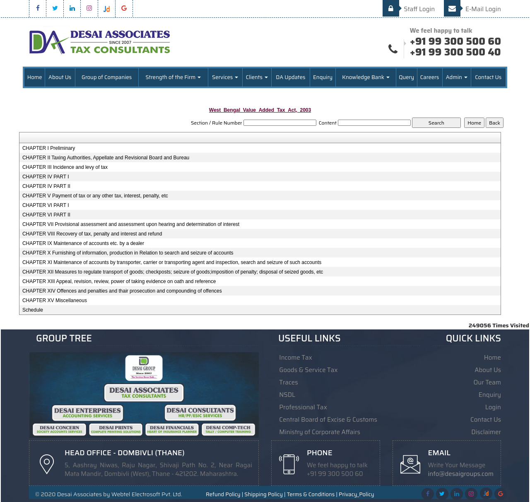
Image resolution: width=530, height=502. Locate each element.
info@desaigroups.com (461, 474)
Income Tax (295, 358)
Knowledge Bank (366, 77)
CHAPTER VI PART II (46, 215)
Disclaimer (486, 432)
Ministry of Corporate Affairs (319, 432)
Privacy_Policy (356, 494)
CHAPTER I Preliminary (48, 148)
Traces (288, 382)
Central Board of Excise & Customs (328, 420)
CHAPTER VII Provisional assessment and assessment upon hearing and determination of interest (130, 224)
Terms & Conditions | (312, 494)
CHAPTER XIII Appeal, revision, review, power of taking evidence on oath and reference (119, 281)
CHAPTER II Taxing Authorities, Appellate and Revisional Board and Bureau (105, 158)
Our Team (487, 382)
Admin (456, 77)
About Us (59, 77)
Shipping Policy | (264, 494)
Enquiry (322, 77)
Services (225, 77)
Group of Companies (107, 77)
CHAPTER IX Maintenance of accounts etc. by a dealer (83, 243)
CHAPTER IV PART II (46, 186)
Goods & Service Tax (308, 370)
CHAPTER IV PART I (45, 177)
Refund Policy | (224, 494)
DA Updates (290, 77)
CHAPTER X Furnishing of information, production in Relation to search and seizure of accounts (128, 253)
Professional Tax (303, 407)
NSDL (287, 395)
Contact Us (488, 77)
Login (493, 407)
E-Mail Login (472, 9)
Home (34, 77)
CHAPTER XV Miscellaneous (54, 300)
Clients (257, 77)
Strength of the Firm (173, 77)
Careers (429, 77)
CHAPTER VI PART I (45, 205)
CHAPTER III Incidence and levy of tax (65, 167)
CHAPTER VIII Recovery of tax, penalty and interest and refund (92, 234)
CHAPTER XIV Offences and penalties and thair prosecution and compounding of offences (122, 291)
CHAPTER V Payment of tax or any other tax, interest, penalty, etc (95, 196)
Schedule (32, 310)
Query (406, 77)
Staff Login (409, 9)
